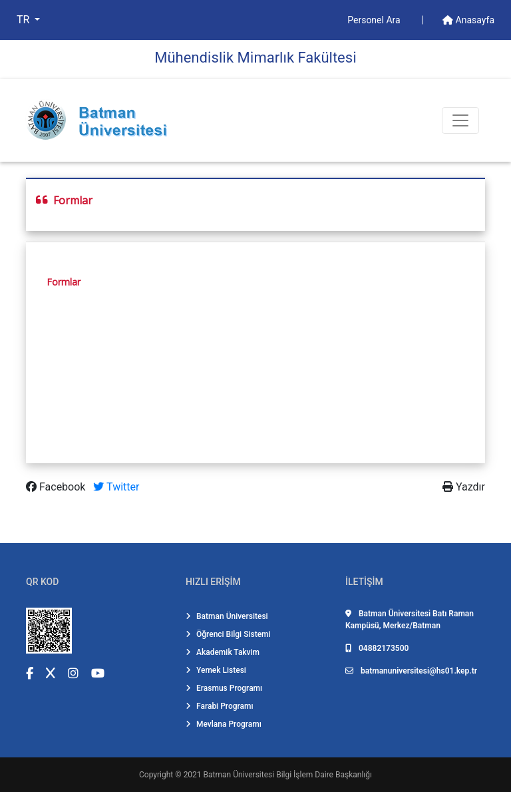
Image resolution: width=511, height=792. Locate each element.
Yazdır (463, 487)
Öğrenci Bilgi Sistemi (228, 634)
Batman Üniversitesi (227, 616)
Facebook (57, 487)
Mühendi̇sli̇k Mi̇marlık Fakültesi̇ (255, 57)
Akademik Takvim (222, 652)
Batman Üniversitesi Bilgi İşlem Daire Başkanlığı (288, 774)
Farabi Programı (220, 706)
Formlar (64, 282)
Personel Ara (375, 20)
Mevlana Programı (223, 724)
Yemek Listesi (216, 670)
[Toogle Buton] (460, 120)
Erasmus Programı (224, 688)
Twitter (116, 487)
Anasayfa (468, 20)
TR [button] (24, 19)
